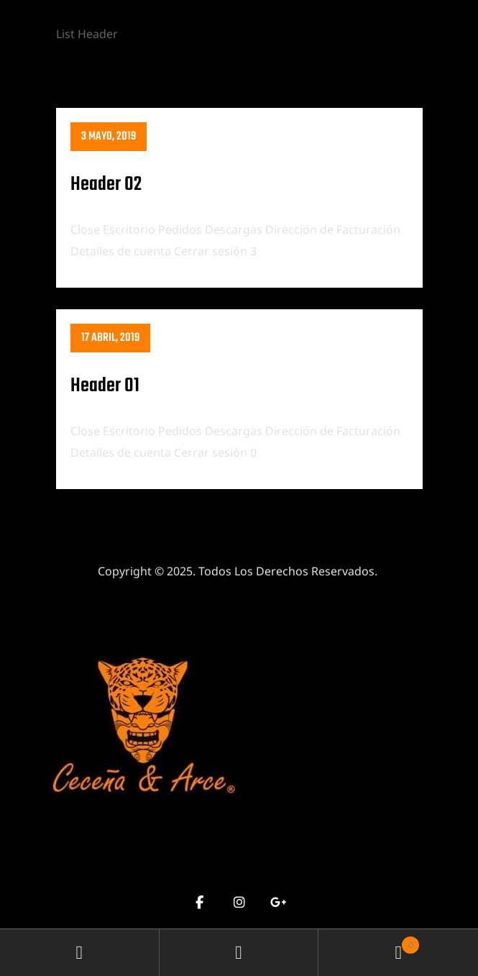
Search (239, 952)
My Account (80, 952)
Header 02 (106, 184)
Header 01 (104, 385)
